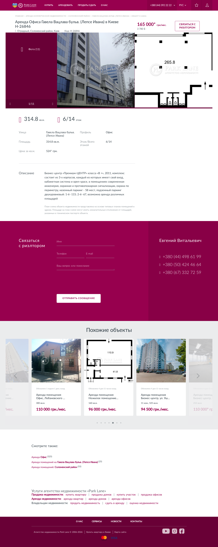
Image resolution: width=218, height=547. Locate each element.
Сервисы (97, 522)
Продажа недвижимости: (47, 495)
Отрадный (23, 31)
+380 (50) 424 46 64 (182, 265)
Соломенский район (79, 16)
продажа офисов (151, 495)
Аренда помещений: (54, 467)
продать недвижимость (85, 503)
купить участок (126, 495)
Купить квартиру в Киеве (98, 532)
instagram (174, 531)
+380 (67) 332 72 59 (182, 272)
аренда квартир (73, 499)
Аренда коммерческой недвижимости (46, 16)
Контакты (136, 522)
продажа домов (101, 495)
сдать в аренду (114, 503)
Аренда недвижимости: (46, 499)
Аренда (39, 457)
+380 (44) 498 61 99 (182, 257)
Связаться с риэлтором (187, 26)
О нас (79, 522)
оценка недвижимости (144, 503)
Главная (19, 16)
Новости (116, 522)
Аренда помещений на (64, 462)
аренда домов (97, 499)
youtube (166, 531)
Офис (109, 132)
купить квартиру (76, 495)
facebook (181, 531)
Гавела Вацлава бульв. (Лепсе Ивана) (110, 16)
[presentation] (80, 280)
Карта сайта (120, 532)
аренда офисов (121, 499)
